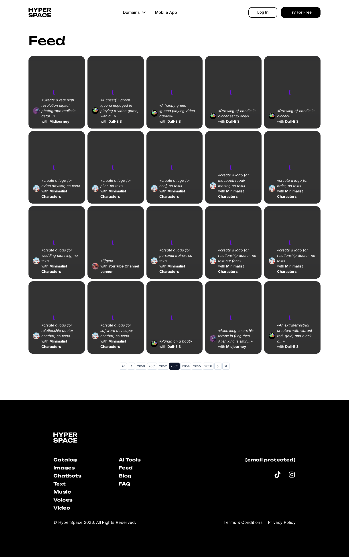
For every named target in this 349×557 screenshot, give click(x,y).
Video (61, 508)
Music (62, 492)
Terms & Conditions (242, 522)
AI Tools (130, 460)
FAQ (124, 484)
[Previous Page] (131, 366)
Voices (63, 500)
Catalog (65, 460)
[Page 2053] (174, 366)
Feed (126, 468)
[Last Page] (225, 366)
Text (59, 484)
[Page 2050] (141, 366)
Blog (125, 476)
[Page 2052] (163, 366)
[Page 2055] (197, 366)
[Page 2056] (208, 366)
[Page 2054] (186, 366)
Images (64, 468)
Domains (134, 12)
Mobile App (166, 12)
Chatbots (67, 476)
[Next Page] (217, 366)
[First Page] (123, 366)
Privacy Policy (282, 522)
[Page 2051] (152, 366)
